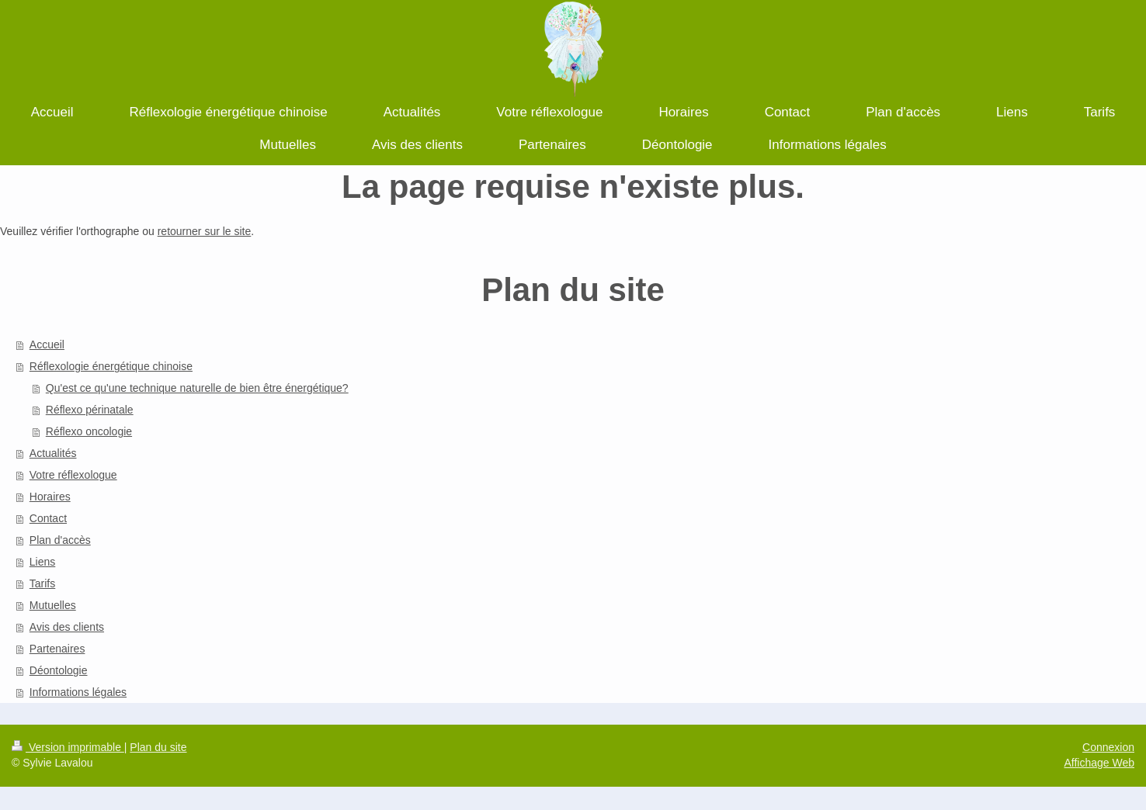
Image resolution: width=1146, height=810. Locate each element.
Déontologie (59, 670)
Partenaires (57, 648)
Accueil (47, 344)
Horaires (50, 496)
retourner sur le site (205, 231)
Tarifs (42, 583)
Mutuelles (53, 605)
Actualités (53, 453)
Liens (42, 562)
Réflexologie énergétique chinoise (111, 366)
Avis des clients (67, 627)
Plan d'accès (60, 540)
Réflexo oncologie (89, 431)
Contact (48, 518)
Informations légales (78, 692)
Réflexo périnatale (90, 409)
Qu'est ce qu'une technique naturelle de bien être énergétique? (197, 388)
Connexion (1108, 747)
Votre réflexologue (73, 475)
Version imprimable (68, 747)
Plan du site (158, 747)
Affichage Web (1099, 762)
